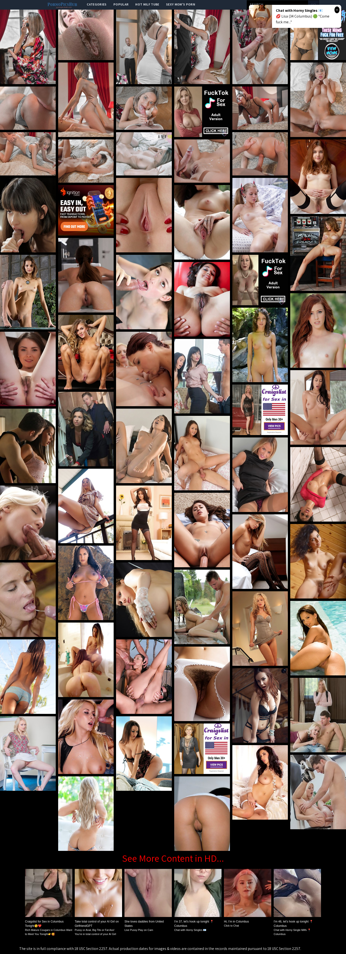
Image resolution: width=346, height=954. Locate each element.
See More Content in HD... (173, 858)
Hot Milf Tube (147, 4)
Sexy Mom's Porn (180, 4)
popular (121, 4)
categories (97, 4)
